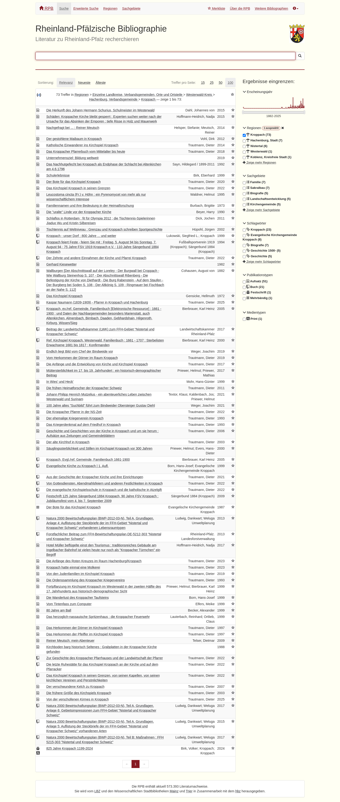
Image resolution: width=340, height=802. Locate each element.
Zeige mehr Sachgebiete (261, 210)
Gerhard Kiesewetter (61, 264)
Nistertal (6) (255, 146)
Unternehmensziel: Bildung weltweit (72, 158)
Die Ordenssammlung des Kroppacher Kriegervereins (85, 580)
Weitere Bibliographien (271, 8)
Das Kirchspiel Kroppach (64, 296)
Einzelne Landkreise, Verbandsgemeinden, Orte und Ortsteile (138, 95)
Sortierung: (46, 82)
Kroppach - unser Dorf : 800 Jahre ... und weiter (81, 236)
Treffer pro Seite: (183, 82)
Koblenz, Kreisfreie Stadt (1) (267, 157)
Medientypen (254, 312)
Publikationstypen (258, 275)
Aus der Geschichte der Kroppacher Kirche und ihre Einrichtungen (94, 477)
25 (212, 82)
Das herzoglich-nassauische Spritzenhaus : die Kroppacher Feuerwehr (98, 617)
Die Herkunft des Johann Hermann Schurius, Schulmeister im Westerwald (100, 110)
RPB (46, 8)
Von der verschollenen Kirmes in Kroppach (77, 699)
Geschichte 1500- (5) (262, 251)
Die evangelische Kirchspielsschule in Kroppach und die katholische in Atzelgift (104, 490)
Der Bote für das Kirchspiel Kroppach (73, 182)
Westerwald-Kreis (199, 95)
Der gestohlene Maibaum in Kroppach (74, 139)
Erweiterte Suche (86, 8)
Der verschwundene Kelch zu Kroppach (75, 686)
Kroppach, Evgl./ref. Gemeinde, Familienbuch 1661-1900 (88, 459)
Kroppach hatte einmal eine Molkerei (73, 567)
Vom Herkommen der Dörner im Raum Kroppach (82, 358)
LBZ (97, 791)
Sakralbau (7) (256, 188)
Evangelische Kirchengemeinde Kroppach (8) (270, 237)
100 (230, 82)
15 (203, 82)
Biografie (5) (255, 193)
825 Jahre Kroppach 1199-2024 (69, 748)
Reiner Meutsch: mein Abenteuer (70, 640)
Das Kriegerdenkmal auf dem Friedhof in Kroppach (83, 424)
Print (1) (252, 319)
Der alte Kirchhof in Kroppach (67, 442)
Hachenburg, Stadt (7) (262, 140)
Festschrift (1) (257, 292)
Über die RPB (240, 8)
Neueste (84, 82)
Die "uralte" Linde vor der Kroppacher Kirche (78, 212)
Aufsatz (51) (255, 281)
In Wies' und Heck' (59, 382)
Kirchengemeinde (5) (262, 204)
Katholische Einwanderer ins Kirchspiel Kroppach (82, 145)
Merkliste (216, 8)
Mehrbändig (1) (257, 298)
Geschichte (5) (257, 256)
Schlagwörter (254, 223)
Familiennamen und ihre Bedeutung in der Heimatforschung (90, 205)
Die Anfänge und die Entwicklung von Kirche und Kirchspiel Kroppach (97, 364)
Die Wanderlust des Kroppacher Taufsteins (77, 597)
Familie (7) (254, 182)
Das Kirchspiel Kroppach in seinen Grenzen (78, 188)
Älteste (101, 82)
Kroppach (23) (257, 230)
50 (221, 82)
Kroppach (148, 99)
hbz (238, 791)
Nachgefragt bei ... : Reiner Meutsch (72, 128)
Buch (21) (253, 287)
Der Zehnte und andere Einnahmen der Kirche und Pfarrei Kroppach (96, 258)
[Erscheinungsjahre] (274, 116)
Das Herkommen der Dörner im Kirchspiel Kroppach (84, 628)
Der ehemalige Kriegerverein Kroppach (74, 418)
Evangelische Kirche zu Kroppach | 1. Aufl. (77, 466)
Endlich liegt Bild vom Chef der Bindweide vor (79, 351)
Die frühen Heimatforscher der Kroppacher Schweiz (84, 388)
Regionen (110, 8)
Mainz (174, 791)
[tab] (45, 82)
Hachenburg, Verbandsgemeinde (113, 99)
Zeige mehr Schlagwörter (262, 261)
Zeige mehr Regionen (259, 162)
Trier (189, 791)
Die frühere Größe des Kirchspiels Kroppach (78, 693)
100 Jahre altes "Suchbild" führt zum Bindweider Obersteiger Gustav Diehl (100, 405)
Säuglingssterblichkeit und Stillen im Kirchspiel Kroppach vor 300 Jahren (99, 448)
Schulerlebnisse (58, 175)
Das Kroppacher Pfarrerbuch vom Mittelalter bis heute (85, 151)
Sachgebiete (131, 8)
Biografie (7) (256, 245)
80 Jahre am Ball (58, 610)
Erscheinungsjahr (257, 92)
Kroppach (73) (257, 135)
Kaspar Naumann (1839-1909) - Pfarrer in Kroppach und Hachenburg (97, 302)
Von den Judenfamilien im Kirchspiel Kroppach (80, 574)
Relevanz (66, 82)
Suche (64, 8)
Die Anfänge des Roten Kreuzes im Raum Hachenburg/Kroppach (93, 561)
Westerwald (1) (257, 151)
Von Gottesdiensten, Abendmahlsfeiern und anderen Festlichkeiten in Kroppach (104, 483)
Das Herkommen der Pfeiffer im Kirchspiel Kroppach (84, 634)
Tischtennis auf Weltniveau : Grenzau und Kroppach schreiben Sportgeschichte (104, 229)
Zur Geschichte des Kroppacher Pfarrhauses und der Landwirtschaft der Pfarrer (104, 658)
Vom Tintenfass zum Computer (68, 604)
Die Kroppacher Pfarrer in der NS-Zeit (74, 412)
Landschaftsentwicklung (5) (267, 199)
